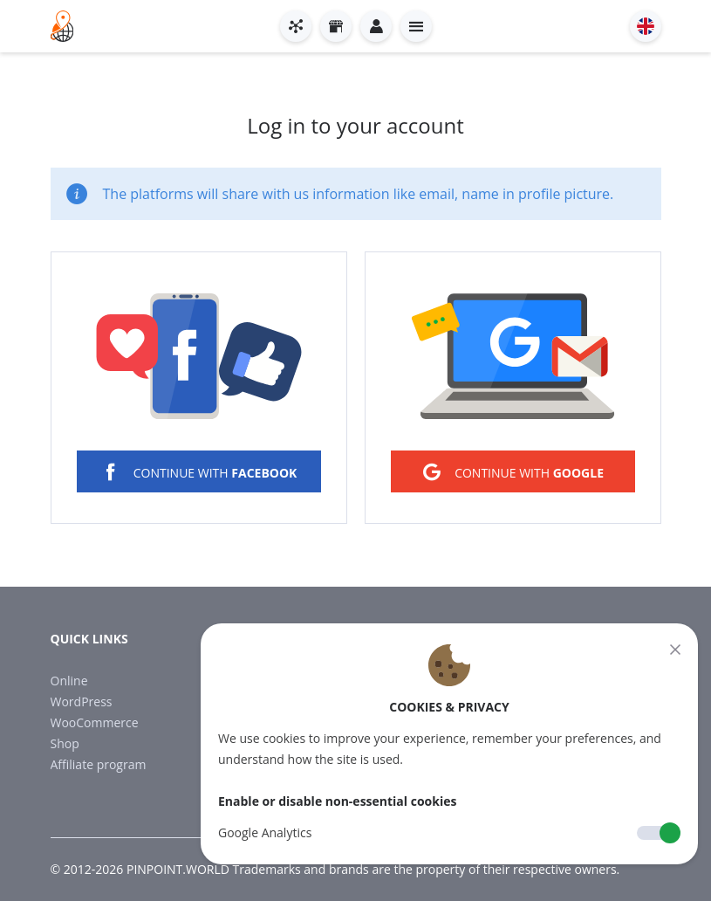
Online (69, 680)
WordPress (82, 701)
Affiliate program (99, 764)
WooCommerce (95, 722)
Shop (65, 743)
